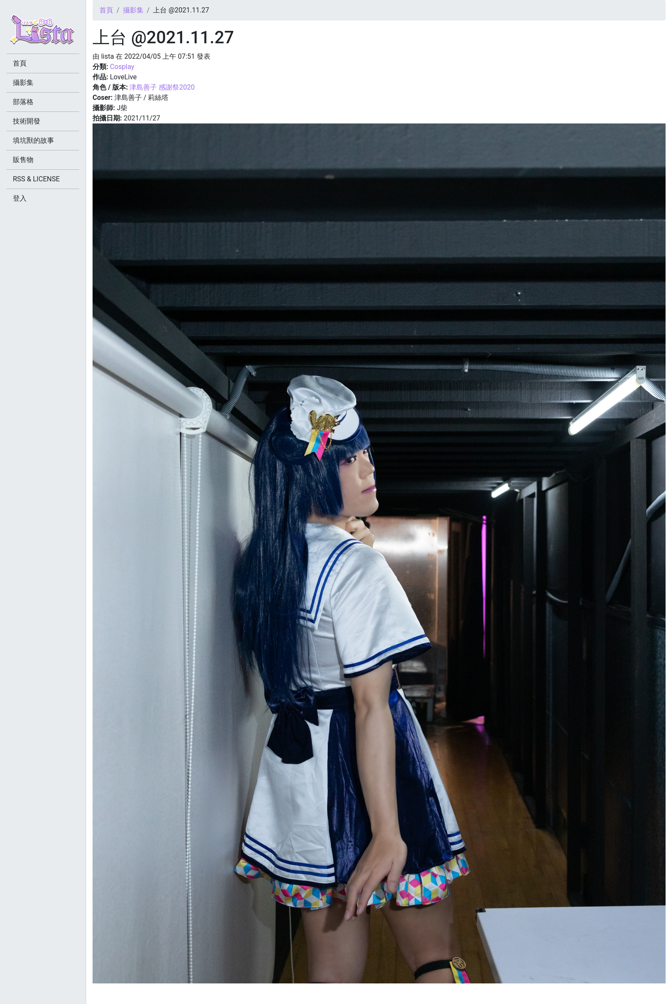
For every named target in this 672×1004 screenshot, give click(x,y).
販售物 (23, 160)
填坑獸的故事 (33, 140)
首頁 (106, 10)
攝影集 (133, 10)
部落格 (23, 102)
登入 (20, 198)
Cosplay (122, 67)
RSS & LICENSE (36, 179)
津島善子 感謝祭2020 (162, 87)
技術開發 (26, 121)
